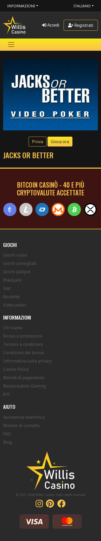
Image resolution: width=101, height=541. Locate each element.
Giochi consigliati (20, 263)
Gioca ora (60, 141)
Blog (7, 442)
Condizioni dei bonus (23, 352)
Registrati (80, 25)
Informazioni (21, 5)
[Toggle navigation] (11, 44)
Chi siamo (12, 327)
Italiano (82, 5)
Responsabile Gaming (24, 386)
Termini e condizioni (23, 344)
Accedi (50, 25)
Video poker (14, 305)
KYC (7, 394)
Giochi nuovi (15, 255)
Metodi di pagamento (24, 377)
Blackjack (12, 280)
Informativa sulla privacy (27, 361)
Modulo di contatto (21, 425)
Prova (37, 141)
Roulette (11, 297)
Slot (7, 288)
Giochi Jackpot (17, 272)
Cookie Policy (16, 369)
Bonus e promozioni (22, 336)
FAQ (7, 434)
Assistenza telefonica (24, 417)
